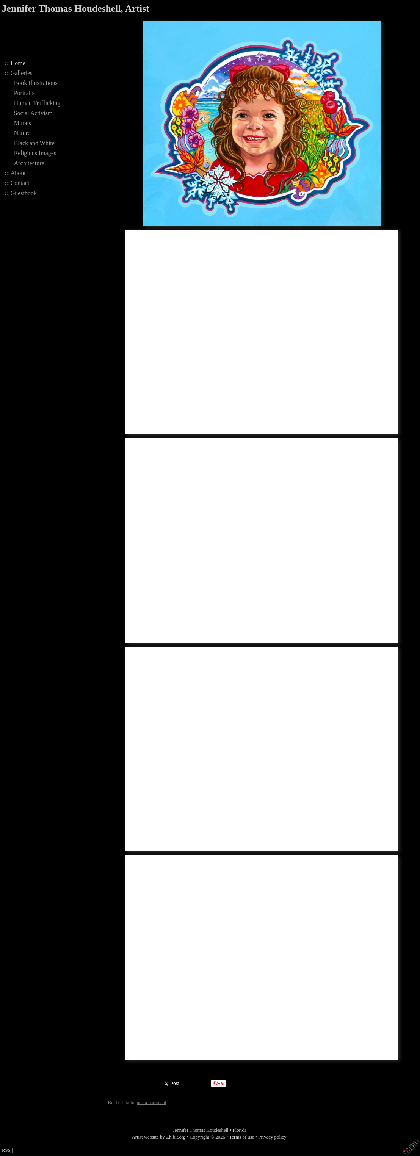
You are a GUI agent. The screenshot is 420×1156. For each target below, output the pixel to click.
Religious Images (35, 153)
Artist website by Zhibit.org (158, 1137)
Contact (20, 183)
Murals (22, 123)
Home (18, 63)
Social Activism (33, 113)
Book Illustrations (36, 83)
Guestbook (24, 193)
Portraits (24, 93)
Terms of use (241, 1137)
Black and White (34, 143)
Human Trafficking (37, 103)
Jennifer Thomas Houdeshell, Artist (75, 8)
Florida (240, 1130)
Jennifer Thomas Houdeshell (201, 1130)
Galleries (22, 73)
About (18, 173)
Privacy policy (272, 1137)
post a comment (151, 1102)
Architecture (29, 163)
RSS (6, 1150)
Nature (22, 133)
